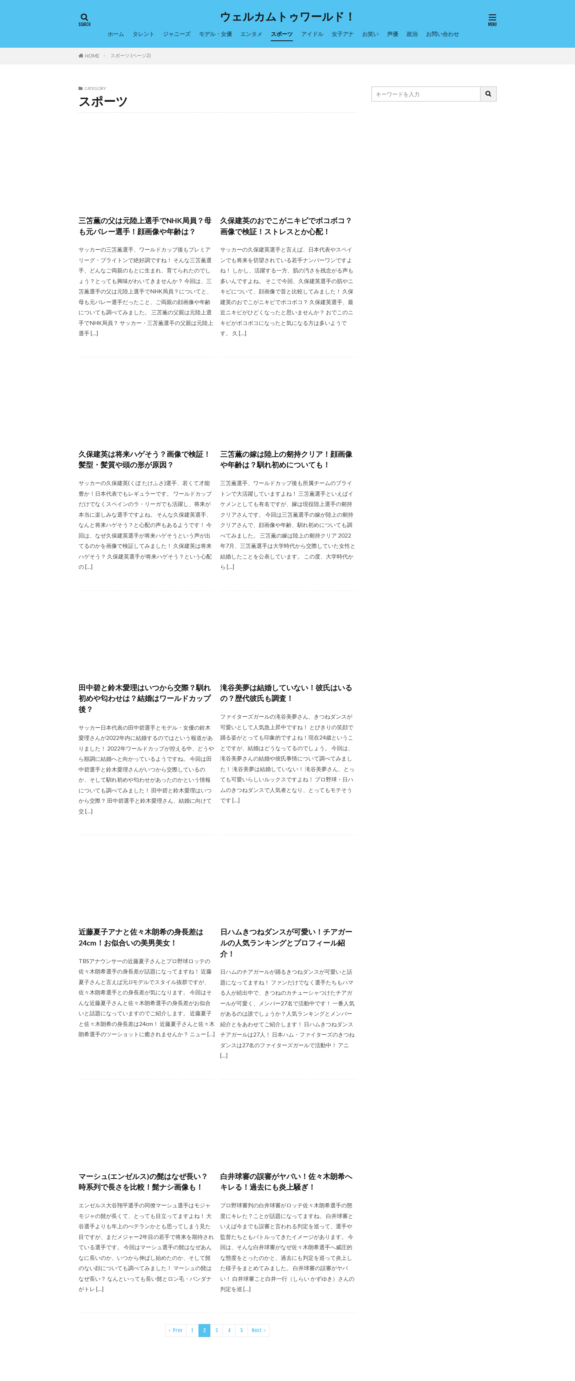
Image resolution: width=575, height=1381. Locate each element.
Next (257, 1330)
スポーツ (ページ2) (130, 55)
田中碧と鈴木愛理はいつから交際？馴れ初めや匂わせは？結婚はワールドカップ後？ (145, 698)
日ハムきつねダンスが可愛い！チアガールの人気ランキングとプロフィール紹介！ (286, 942)
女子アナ (343, 33)
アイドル (312, 33)
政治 (412, 33)
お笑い (370, 33)
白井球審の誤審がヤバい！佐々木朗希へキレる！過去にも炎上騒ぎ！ (286, 1182)
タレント (143, 33)
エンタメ (251, 33)
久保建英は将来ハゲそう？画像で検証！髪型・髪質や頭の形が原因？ (145, 459)
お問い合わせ (442, 33)
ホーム (116, 33)
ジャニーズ (176, 33)
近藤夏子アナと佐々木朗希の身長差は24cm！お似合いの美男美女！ (141, 937)
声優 (392, 33)
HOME (92, 56)
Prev (177, 1330)
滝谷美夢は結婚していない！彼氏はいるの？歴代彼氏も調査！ (286, 693)
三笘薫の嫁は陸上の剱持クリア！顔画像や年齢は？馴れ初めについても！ (286, 459)
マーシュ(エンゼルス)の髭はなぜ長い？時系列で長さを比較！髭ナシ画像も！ (143, 1182)
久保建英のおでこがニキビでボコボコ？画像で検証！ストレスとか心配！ (286, 226)
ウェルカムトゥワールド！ (288, 16)
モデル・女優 (215, 33)
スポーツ (282, 33)
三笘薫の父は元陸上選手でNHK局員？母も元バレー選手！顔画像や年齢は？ (145, 226)
